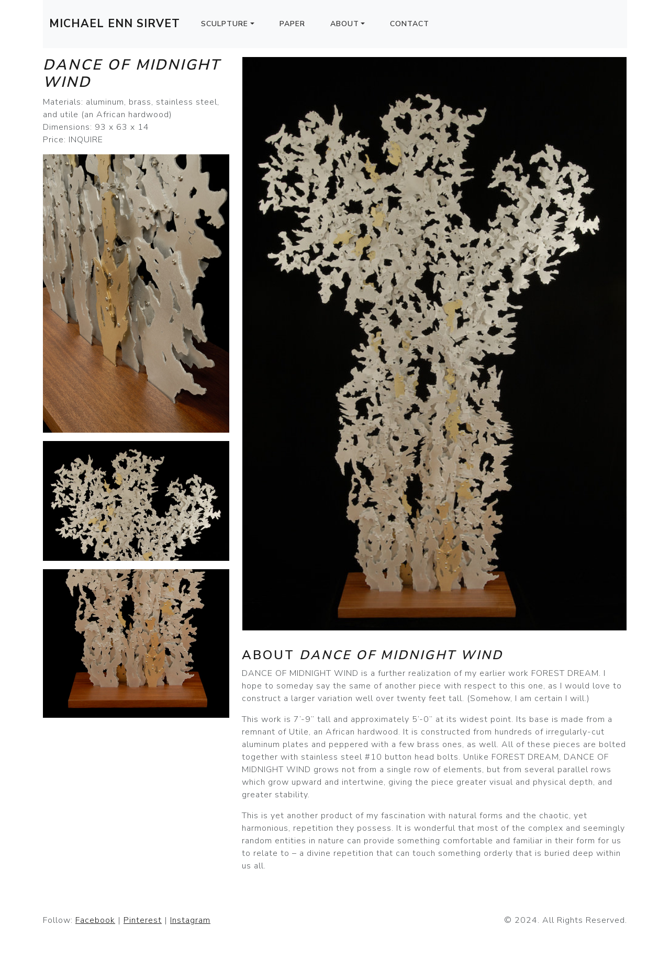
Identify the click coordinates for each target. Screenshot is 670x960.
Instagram (190, 920)
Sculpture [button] (224, 24)
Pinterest (143, 920)
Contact (409, 24)
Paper (292, 24)
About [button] (344, 24)
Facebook (95, 920)
